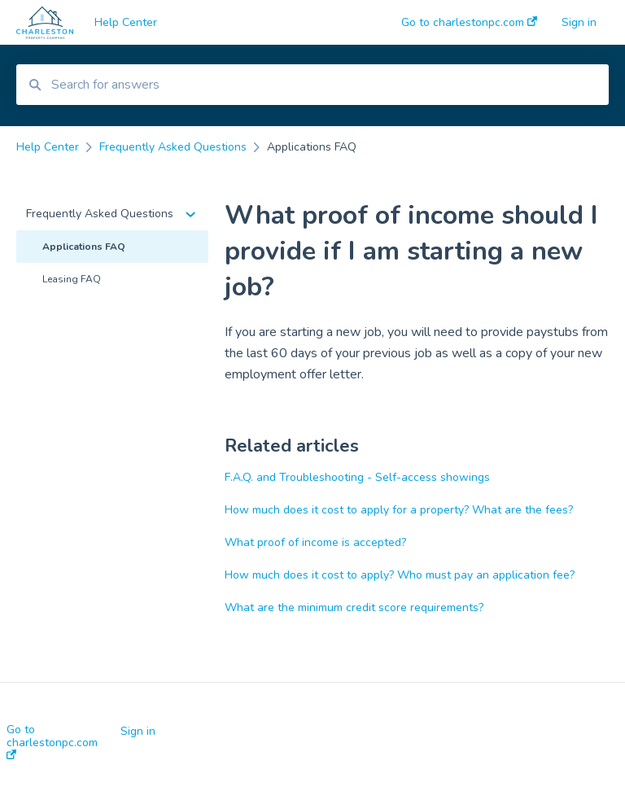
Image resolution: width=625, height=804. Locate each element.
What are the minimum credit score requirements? (354, 607)
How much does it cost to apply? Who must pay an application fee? (400, 575)
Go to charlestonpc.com (52, 741)
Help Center (125, 22)
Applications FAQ (83, 246)
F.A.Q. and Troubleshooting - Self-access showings (357, 477)
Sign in (137, 731)
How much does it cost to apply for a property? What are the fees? (399, 510)
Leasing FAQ (71, 279)
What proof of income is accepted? (315, 542)
